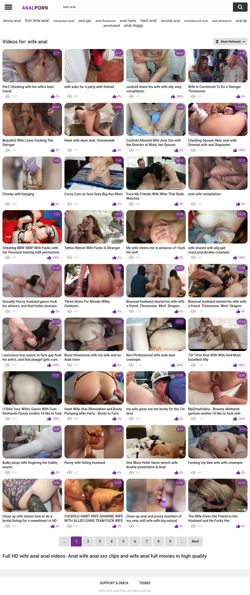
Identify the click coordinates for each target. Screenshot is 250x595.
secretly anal (170, 21)
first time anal (37, 20)
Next (195, 541)
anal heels (128, 21)
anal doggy (133, 25)
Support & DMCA (114, 583)
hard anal (149, 20)
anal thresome (105, 21)
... (181, 541)
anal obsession (222, 21)
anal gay (84, 21)
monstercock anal (196, 21)
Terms (144, 583)
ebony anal (12, 21)
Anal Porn (120, 591)
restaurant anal (63, 21)
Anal (35, 7)
